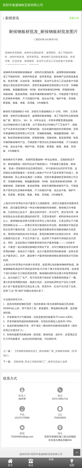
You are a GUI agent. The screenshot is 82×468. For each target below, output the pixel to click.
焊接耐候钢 (68, 89)
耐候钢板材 (26, 72)
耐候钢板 (71, 72)
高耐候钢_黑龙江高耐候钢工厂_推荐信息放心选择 (40, 361)
